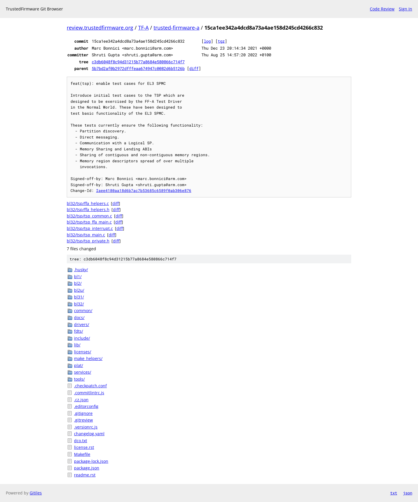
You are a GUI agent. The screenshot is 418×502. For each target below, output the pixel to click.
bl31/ (79, 297)
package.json (86, 468)
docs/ (79, 317)
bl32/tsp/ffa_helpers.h (88, 209)
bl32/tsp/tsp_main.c (86, 234)
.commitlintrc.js (89, 392)
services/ (82, 372)
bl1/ (78, 276)
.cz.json (81, 399)
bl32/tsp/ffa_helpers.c (88, 203)
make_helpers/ (88, 358)
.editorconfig (86, 406)
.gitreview (83, 420)
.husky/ (81, 269)
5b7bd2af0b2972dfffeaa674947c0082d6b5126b (138, 68)
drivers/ (81, 324)
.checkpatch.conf (90, 385)
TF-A (143, 27)
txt (393, 493)
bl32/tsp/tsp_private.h (88, 241)
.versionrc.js (86, 427)
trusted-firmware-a (176, 27)
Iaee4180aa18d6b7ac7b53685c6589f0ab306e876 (143, 190)
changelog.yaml (89, 433)
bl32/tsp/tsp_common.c (89, 216)
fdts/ (78, 331)
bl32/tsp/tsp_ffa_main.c (89, 222)
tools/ (79, 379)
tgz (221, 41)
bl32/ (79, 304)
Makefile (82, 454)
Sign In (405, 9)
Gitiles (36, 493)
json (407, 493)
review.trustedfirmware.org (100, 27)
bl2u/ (79, 290)
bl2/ (78, 283)
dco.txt (80, 440)
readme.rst (85, 475)
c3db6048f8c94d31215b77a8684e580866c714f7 (138, 61)
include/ (82, 338)
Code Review (382, 9)
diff (194, 68)
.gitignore (83, 413)
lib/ (77, 345)
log (207, 41)
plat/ (78, 365)
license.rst (84, 447)
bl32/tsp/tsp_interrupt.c (90, 228)
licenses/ (82, 352)
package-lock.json (91, 461)
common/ (83, 310)
